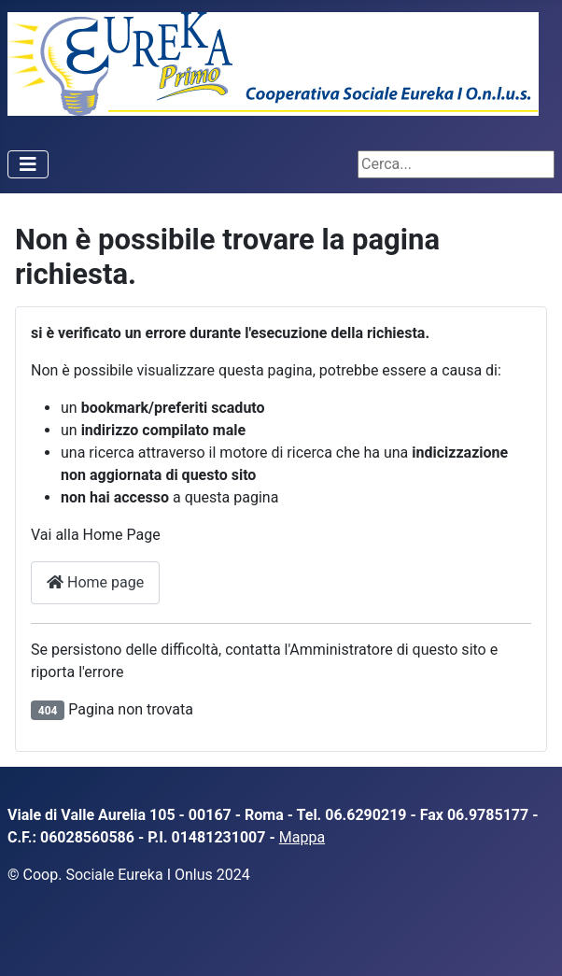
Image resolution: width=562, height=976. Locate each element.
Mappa (302, 837)
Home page (95, 582)
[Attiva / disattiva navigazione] (28, 164)
